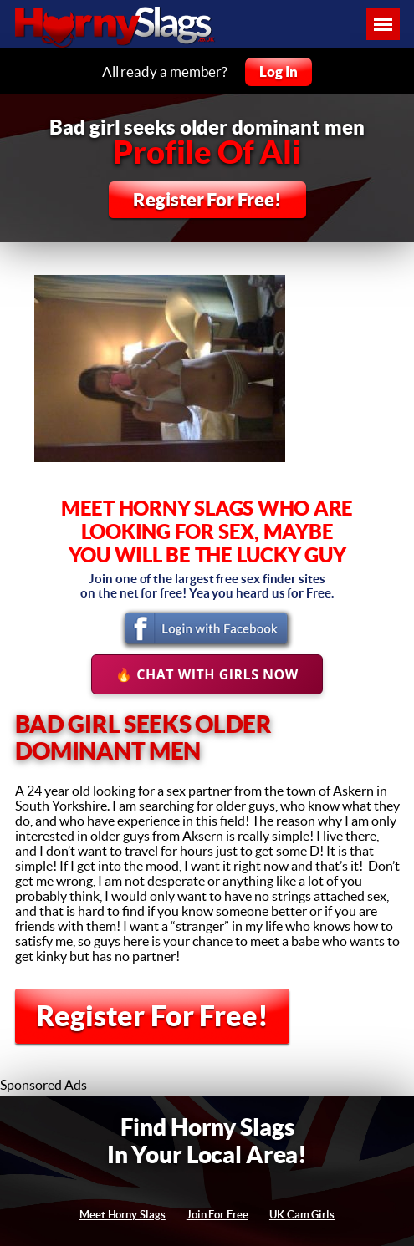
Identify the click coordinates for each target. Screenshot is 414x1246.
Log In (278, 71)
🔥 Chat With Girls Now (207, 674)
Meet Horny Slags (122, 1214)
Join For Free (217, 1214)
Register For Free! (206, 199)
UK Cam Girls (302, 1214)
